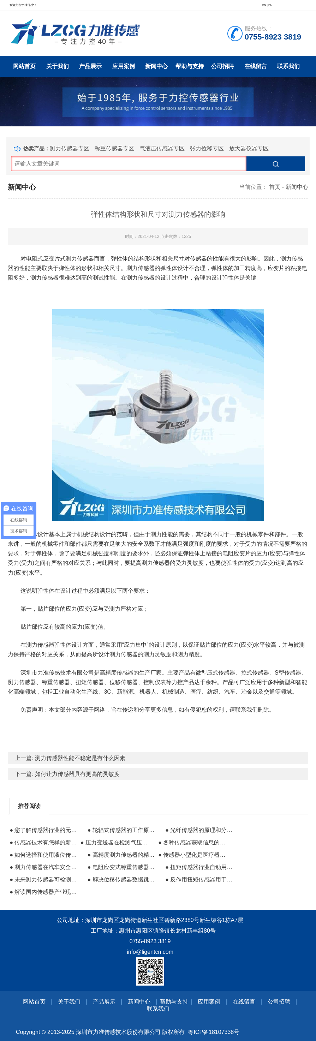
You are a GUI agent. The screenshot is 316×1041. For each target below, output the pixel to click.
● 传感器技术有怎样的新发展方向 (44, 842)
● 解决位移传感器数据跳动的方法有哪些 (122, 880)
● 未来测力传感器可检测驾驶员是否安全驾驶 (44, 880)
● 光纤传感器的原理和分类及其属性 (199, 830)
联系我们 (288, 66)
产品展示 (90, 66)
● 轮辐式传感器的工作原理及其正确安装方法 (122, 830)
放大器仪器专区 (249, 148)
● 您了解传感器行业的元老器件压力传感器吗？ (44, 830)
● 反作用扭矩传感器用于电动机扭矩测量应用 (199, 880)
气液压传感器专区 (162, 148)
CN (264, 5)
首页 (274, 187)
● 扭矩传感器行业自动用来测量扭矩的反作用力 (199, 867)
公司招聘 (222, 66)
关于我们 (57, 66)
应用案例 (123, 66)
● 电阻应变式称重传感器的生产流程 (122, 867)
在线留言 (255, 66)
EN (270, 5)
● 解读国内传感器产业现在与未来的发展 (44, 892)
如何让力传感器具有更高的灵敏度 (77, 774)
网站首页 (24, 66)
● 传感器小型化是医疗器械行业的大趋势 (192, 855)
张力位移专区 (207, 148)
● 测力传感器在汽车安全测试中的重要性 (44, 867)
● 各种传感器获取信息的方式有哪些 (192, 842)
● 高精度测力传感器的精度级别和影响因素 (122, 855)
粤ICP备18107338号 (213, 1032)
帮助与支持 (189, 66)
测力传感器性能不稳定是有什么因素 (80, 758)
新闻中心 (156, 66)
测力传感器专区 (69, 148)
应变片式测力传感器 (68, 259)
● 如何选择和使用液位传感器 (44, 855)
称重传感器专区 (114, 148)
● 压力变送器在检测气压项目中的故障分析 (115, 842)
